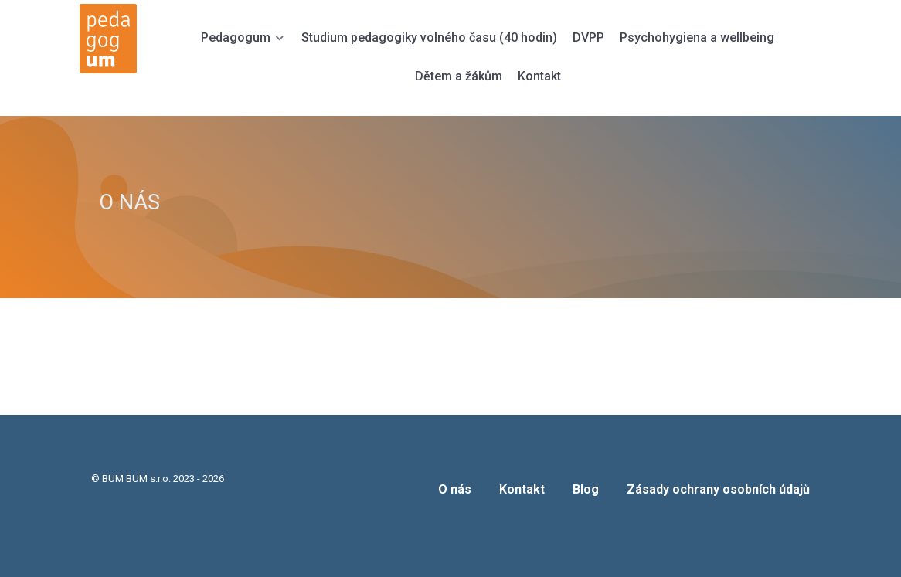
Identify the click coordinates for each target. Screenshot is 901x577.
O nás (454, 489)
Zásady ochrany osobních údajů (718, 489)
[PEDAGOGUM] (117, 38)
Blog (586, 489)
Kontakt (522, 489)
